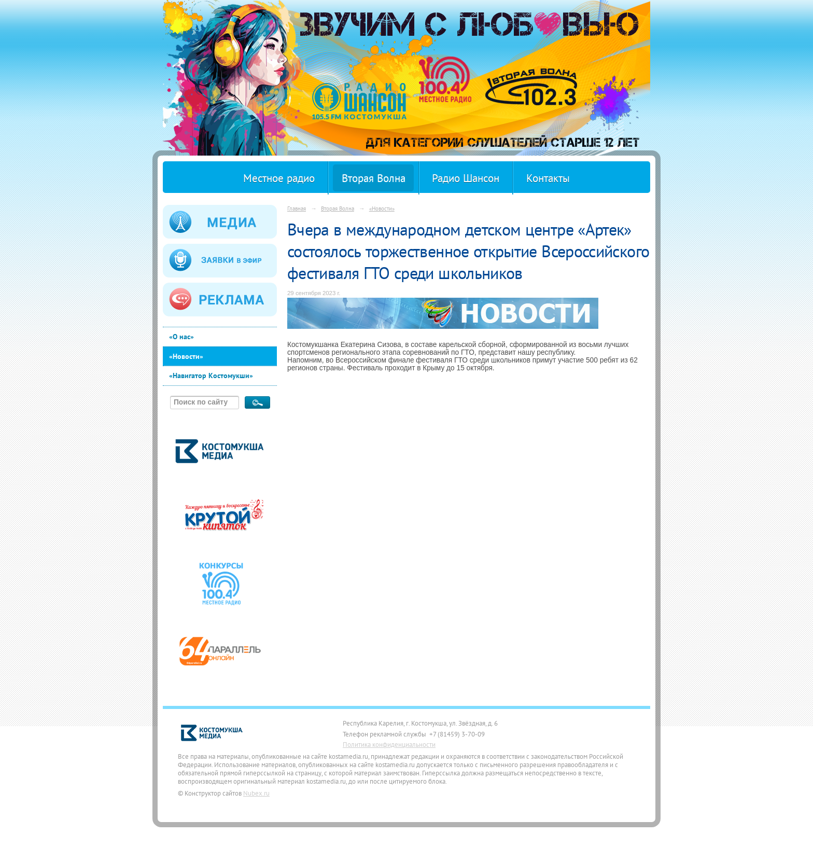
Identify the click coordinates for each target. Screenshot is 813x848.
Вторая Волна (373, 178)
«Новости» (186, 356)
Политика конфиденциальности (389, 744)
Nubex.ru (256, 793)
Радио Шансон (465, 178)
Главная (296, 208)
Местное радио (279, 178)
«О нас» (181, 336)
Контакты (548, 178)
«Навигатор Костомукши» (211, 375)
